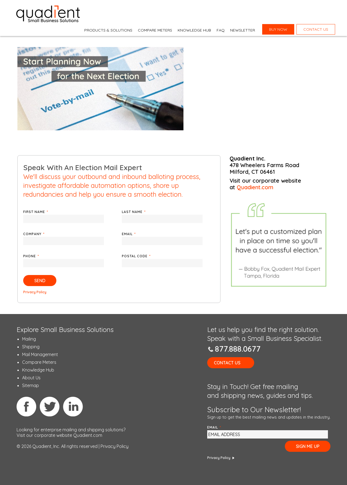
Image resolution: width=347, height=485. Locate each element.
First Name (35, 212)
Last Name (134, 212)
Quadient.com (255, 187)
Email (129, 234)
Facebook (26, 406)
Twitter (50, 406)
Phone (31, 256)
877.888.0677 (238, 349)
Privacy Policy (34, 292)
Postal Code (136, 256)
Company (33, 234)
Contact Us (227, 362)
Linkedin (73, 406)
